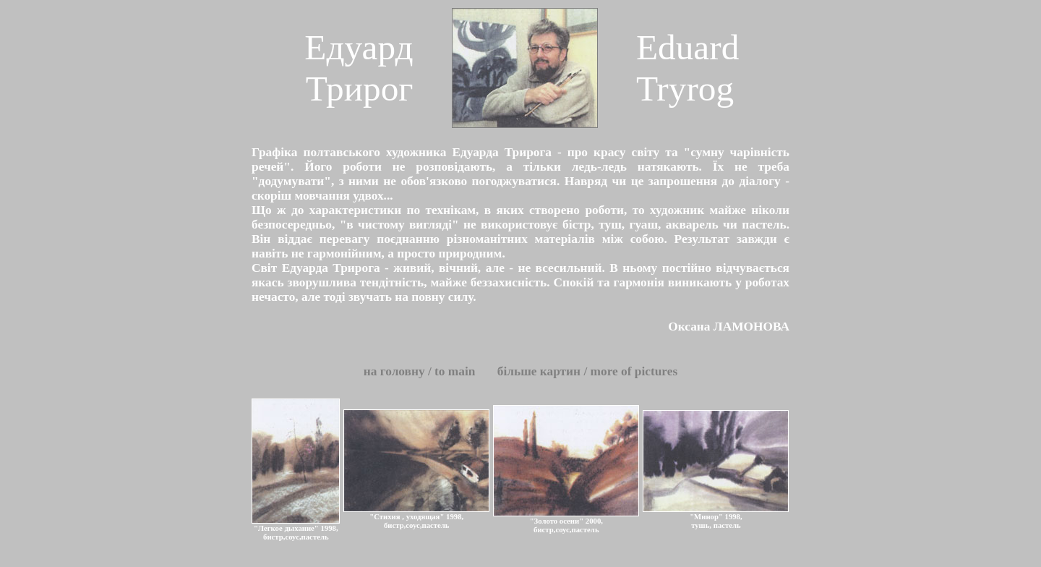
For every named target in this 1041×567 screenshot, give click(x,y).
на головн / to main (421, 371)
